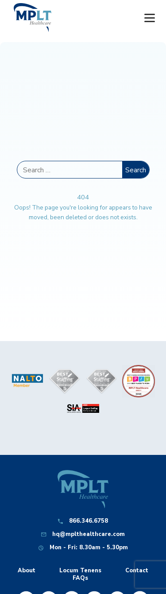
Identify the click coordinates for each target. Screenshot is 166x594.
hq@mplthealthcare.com (88, 534)
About (26, 571)
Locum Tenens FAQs (80, 574)
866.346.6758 (88, 521)
